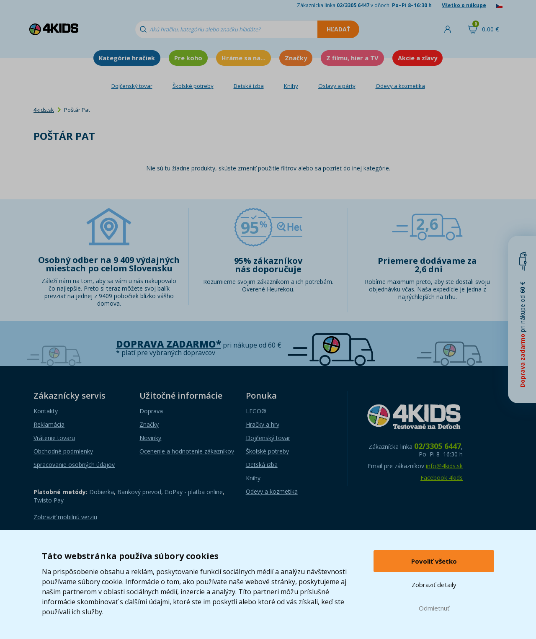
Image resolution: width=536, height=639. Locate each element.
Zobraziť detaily (434, 584)
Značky (296, 58)
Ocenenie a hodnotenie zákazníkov (186, 451)
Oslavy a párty (337, 86)
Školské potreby (193, 86)
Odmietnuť (434, 608)
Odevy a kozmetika (400, 86)
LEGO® (256, 411)
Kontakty (46, 411)
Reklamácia (49, 424)
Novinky (150, 438)
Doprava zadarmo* (168, 344)
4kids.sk (44, 109)
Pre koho (188, 58)
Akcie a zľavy (417, 58)
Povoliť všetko (434, 561)
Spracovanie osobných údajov (74, 465)
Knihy (291, 86)
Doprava (151, 411)
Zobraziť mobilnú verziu (65, 517)
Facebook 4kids (441, 478)
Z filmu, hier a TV (352, 58)
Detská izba (249, 86)
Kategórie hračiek (127, 58)
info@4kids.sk (444, 466)
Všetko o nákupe (464, 5)
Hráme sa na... (243, 58)
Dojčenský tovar (131, 86)
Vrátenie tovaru (54, 438)
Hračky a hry (262, 424)
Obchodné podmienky (63, 451)
